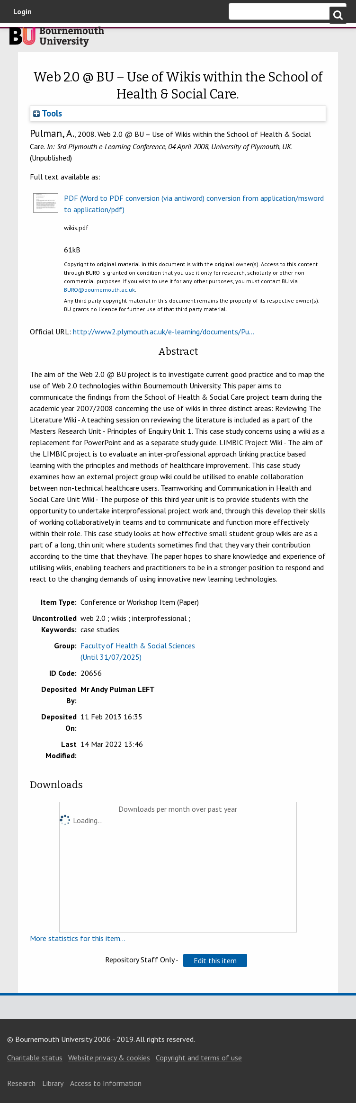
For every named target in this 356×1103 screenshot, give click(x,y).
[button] (215, 960)
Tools (47, 113)
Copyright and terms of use (199, 1057)
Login (22, 11)
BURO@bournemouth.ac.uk (99, 289)
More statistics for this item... (77, 938)
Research (21, 1083)
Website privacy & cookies (109, 1057)
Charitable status (34, 1057)
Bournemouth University (56, 39)
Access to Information (106, 1083)
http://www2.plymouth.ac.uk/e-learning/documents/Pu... (163, 331)
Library (52, 1083)
